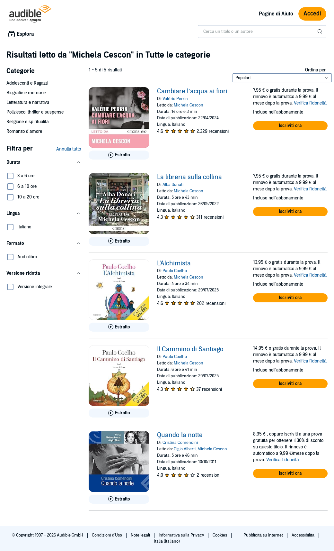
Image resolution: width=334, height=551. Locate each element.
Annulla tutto (68, 149)
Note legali (141, 535)
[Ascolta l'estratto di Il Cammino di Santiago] (119, 413)
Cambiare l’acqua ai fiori (192, 91)
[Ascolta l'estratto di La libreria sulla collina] (119, 241)
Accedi (312, 13)
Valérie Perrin (175, 98)
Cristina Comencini (180, 442)
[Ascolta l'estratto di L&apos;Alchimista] (119, 327)
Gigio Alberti (185, 449)
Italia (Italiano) (167, 541)
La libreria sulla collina (189, 177)
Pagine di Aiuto (276, 14)
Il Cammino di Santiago (190, 349)
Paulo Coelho (175, 270)
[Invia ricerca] (320, 31)
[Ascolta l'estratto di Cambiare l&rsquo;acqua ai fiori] (119, 155)
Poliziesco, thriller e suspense (35, 112)
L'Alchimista (174, 263)
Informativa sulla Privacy (182, 535)
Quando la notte (180, 435)
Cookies (220, 535)
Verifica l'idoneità (310, 103)
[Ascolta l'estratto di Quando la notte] (119, 499)
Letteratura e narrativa (27, 102)
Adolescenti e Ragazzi (27, 83)
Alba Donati (173, 184)
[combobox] (262, 31)
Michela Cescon (188, 105)
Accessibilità (303, 535)
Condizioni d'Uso (107, 535)
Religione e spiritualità (27, 121)
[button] (43, 162)
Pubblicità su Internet (263, 535)
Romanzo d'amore (24, 131)
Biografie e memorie (26, 93)
